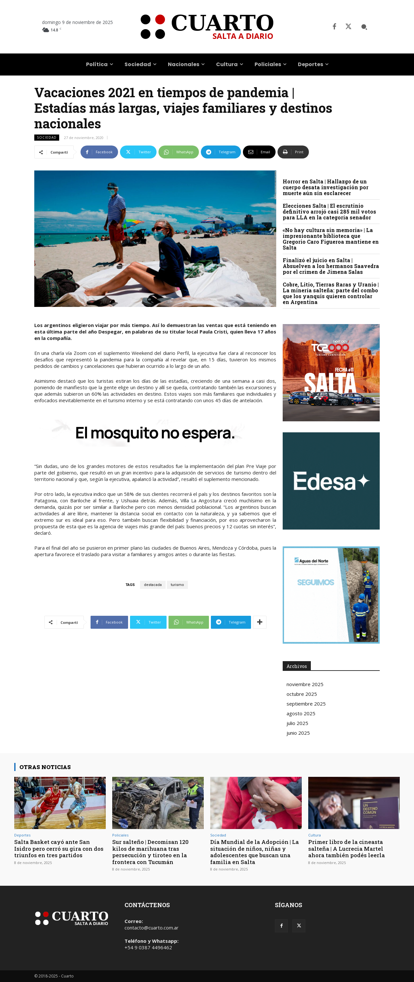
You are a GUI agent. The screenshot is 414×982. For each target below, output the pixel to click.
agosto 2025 (301, 713)
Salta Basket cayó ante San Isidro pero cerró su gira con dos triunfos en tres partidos (59, 848)
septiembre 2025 (306, 703)
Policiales (120, 835)
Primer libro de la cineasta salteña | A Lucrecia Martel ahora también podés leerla (346, 848)
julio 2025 (297, 723)
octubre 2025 (302, 694)
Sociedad (46, 137)
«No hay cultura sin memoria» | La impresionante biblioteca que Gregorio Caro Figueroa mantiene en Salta (331, 239)
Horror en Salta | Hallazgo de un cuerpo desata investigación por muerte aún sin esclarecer (325, 187)
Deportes (22, 835)
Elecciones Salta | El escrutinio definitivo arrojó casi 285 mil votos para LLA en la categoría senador (329, 211)
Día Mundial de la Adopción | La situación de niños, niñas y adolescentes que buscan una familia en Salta (254, 851)
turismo (177, 585)
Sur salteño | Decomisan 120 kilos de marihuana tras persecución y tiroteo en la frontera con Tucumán (150, 851)
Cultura (314, 835)
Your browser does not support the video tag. (331, 481)
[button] (364, 27)
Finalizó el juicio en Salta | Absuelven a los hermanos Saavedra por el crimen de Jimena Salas (331, 266)
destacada (153, 585)
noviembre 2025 (305, 684)
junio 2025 (298, 733)
